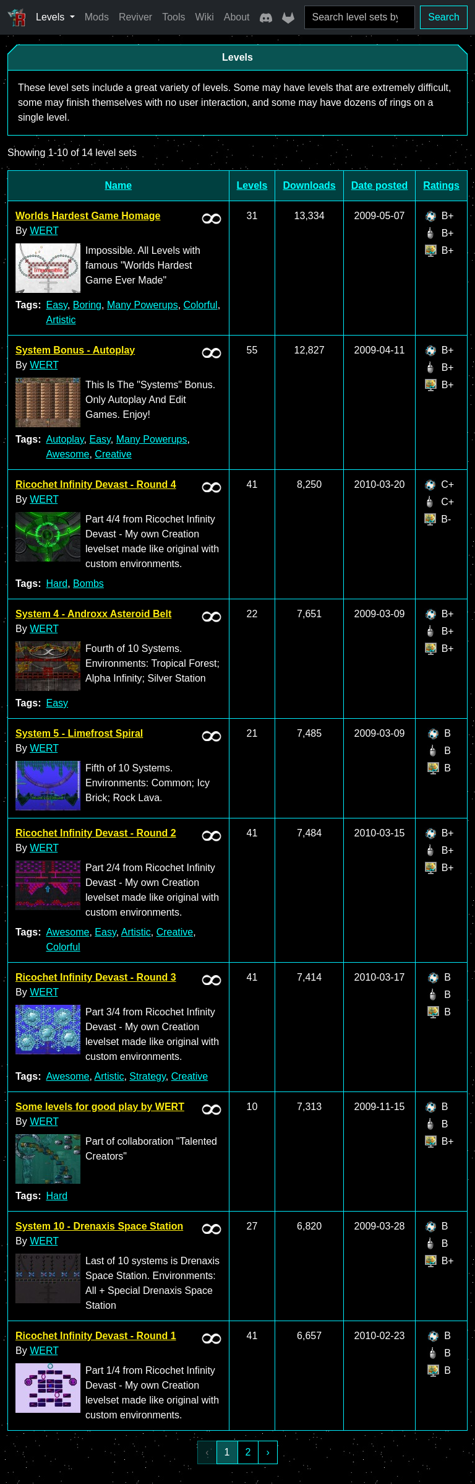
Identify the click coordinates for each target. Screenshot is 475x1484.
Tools (173, 17)
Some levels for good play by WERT (99, 1106)
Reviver (135, 17)
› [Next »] (267, 1452)
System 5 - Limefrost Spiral (79, 733)
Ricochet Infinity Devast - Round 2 (95, 833)
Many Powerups (142, 305)
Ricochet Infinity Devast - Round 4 (95, 484)
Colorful (201, 305)
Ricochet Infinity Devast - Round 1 (95, 1335)
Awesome (67, 454)
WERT (44, 230)
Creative (113, 454)
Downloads (309, 185)
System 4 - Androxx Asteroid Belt (93, 614)
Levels (252, 185)
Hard (56, 583)
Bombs (88, 583)
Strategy (147, 1076)
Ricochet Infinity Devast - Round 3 (95, 977)
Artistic (60, 320)
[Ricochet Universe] (16, 17)
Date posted (379, 185)
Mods (97, 17)
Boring (87, 305)
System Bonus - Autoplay (75, 350)
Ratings (441, 185)
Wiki (204, 17)
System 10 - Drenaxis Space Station (99, 1226)
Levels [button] (51, 17)
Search (444, 17)
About (237, 17)
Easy (56, 305)
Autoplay (64, 439)
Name (118, 185)
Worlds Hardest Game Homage (87, 215)
